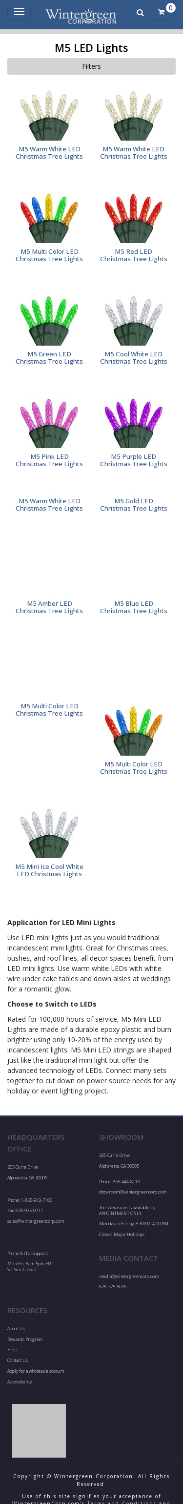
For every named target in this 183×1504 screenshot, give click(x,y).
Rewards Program (24, 1339)
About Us (16, 1328)
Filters (91, 66)
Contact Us (17, 1360)
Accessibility (19, 1382)
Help (12, 1349)
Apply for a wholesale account (35, 1371)
